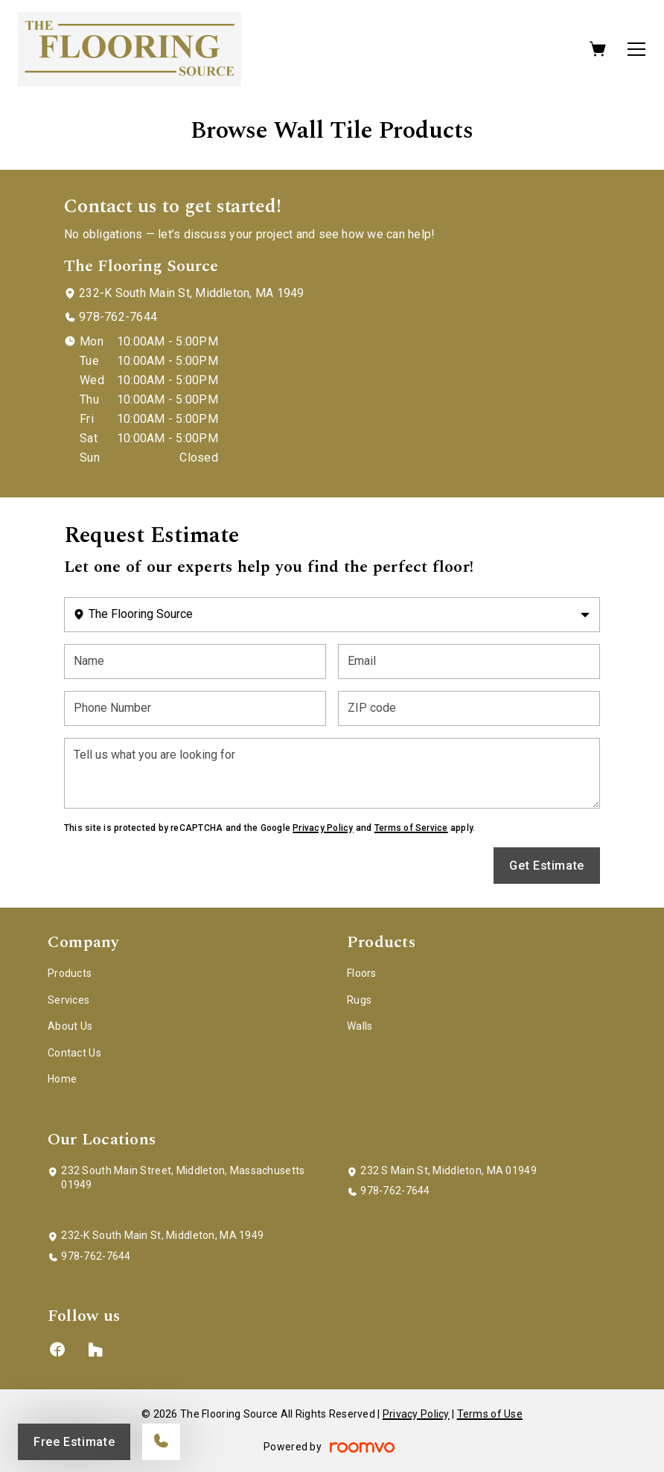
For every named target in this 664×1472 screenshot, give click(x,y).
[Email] (469, 661)
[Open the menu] (636, 49)
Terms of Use (490, 1414)
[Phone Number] (195, 708)
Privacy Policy (323, 828)
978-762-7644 (118, 317)
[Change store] (332, 614)
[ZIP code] (469, 708)
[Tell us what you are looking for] (332, 773)
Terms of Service (411, 828)
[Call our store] (161, 1442)
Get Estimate (546, 865)
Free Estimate (74, 1442)
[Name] (195, 661)
